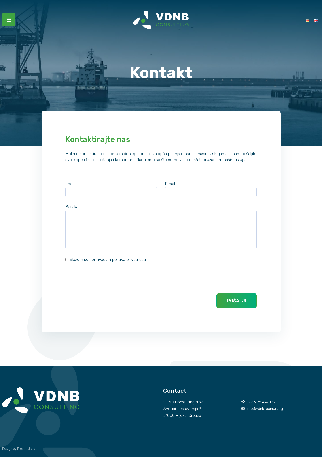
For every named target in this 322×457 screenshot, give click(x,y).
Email (170, 183)
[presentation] (99, 278)
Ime (68, 183)
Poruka (71, 206)
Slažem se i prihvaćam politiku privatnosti (108, 259)
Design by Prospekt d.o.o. (20, 449)
